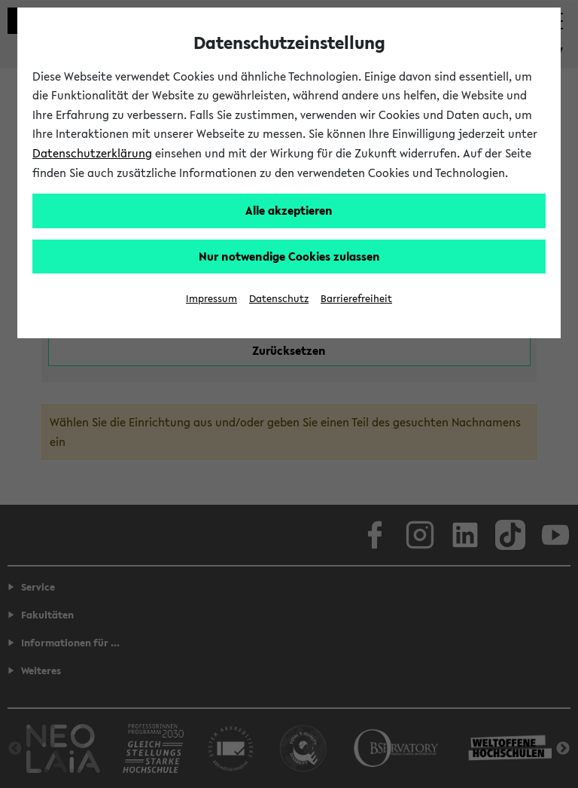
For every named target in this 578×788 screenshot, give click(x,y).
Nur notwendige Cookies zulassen (289, 256)
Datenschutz (279, 299)
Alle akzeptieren (289, 210)
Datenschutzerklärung (92, 153)
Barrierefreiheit (356, 299)
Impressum (211, 299)
